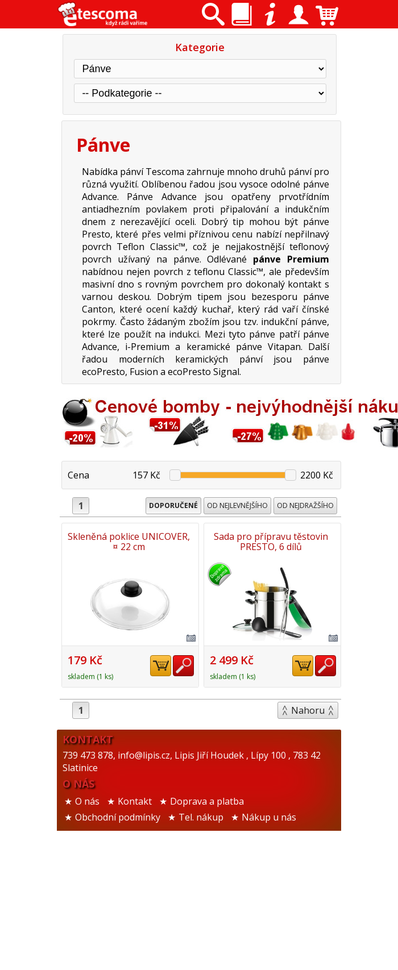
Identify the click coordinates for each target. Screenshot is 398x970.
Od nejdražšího (305, 505)
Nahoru (308, 881)
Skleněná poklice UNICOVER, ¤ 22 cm (129, 541)
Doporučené (173, 505)
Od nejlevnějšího (237, 505)
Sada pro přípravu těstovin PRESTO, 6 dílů (129, 712)
